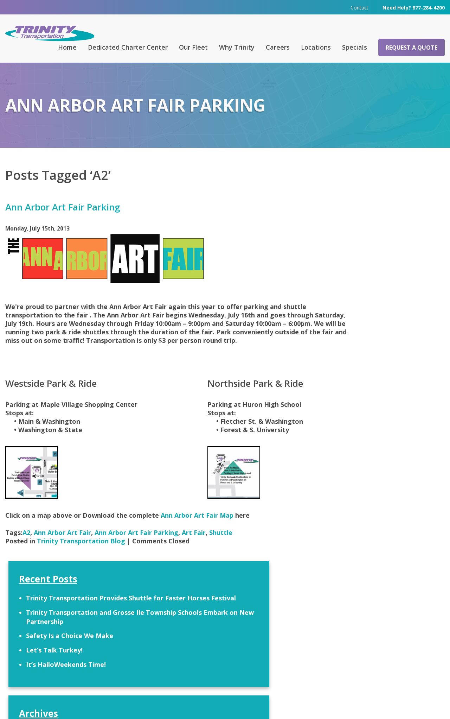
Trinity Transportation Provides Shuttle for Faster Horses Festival (374, 208)
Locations (316, 47)
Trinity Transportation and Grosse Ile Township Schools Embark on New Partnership (375, 236)
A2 (26, 540)
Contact (359, 7)
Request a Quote (411, 47)
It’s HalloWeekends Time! (361, 288)
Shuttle (220, 540)
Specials (354, 47)
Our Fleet (193, 47)
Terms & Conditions (313, 703)
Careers (278, 47)
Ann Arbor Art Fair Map (198, 523)
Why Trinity (237, 47)
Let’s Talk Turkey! (349, 274)
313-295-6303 (155, 674)
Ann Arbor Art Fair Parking (62, 206)
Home (67, 47)
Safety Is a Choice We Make (364, 260)
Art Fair (194, 540)
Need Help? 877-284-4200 (413, 7)
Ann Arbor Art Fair (62, 540)
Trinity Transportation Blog (81, 548)
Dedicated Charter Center (128, 47)
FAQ (143, 622)
